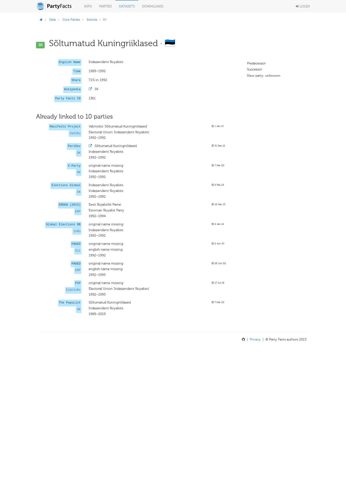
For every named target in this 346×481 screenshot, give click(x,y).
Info (88, 6)
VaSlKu (75, 133)
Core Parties (71, 19)
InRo (76, 231)
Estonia (92, 19)
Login (303, 6)
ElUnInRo (73, 290)
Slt (78, 251)
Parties (105, 6)
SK (78, 153)
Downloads (152, 6)
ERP (78, 211)
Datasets (127, 6)
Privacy (255, 339)
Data (52, 19)
